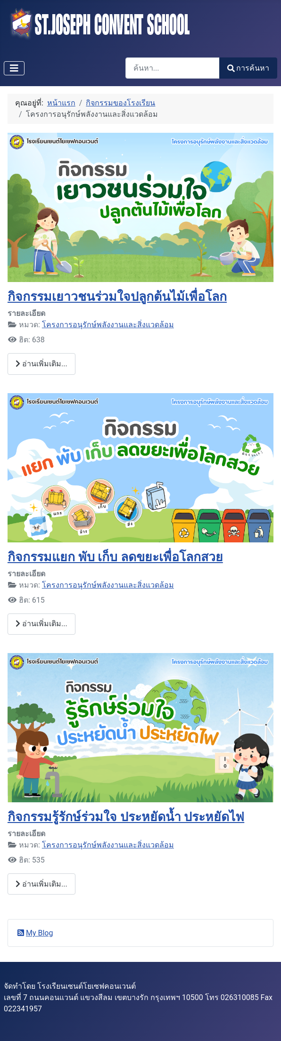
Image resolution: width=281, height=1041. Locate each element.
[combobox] (172, 68)
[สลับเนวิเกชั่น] (14, 68)
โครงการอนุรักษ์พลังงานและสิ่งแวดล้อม (108, 324)
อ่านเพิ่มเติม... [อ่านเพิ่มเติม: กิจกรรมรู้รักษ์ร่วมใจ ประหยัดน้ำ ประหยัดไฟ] (41, 884)
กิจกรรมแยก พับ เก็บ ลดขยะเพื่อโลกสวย (115, 556)
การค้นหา (248, 68)
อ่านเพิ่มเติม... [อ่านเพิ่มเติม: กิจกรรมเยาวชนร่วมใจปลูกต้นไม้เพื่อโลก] (41, 363)
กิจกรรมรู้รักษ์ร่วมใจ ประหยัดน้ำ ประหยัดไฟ (126, 816)
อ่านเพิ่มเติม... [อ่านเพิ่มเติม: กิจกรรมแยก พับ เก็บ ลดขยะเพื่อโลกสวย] (41, 623)
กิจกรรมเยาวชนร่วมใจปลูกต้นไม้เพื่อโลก (117, 296)
